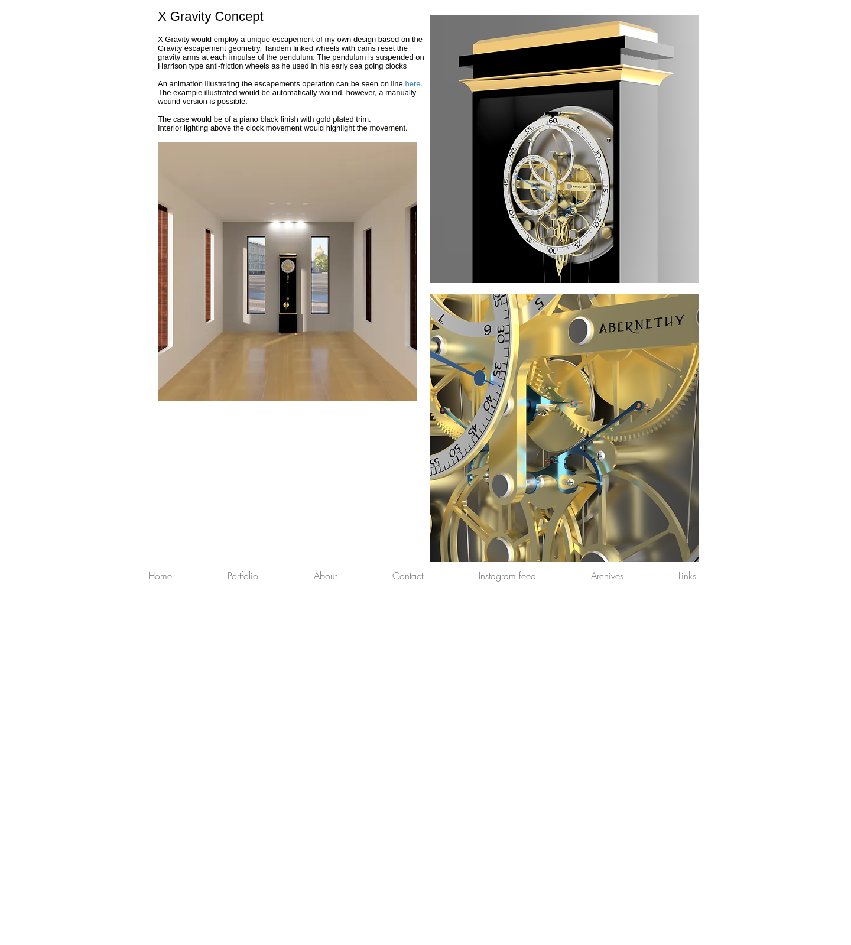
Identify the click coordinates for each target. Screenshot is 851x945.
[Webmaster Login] (679, 939)
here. (414, 83)
